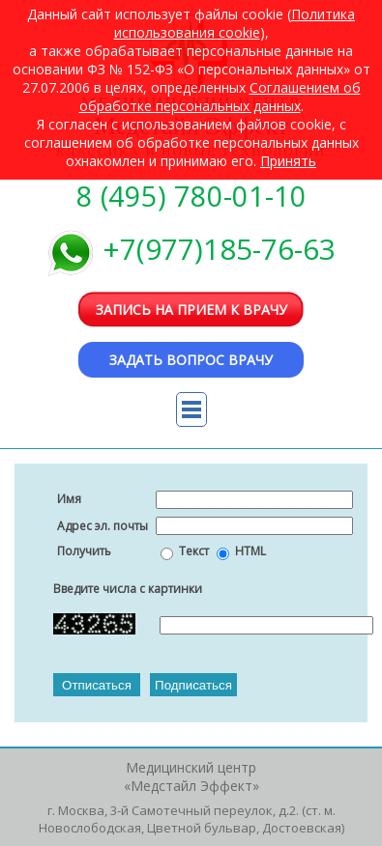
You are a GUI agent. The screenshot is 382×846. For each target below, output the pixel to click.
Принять (288, 161)
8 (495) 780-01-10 (191, 195)
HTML (250, 551)
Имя (69, 499)
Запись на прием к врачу (191, 309)
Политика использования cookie (235, 23)
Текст (194, 551)
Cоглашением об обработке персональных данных (220, 96)
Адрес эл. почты (102, 526)
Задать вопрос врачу (191, 360)
